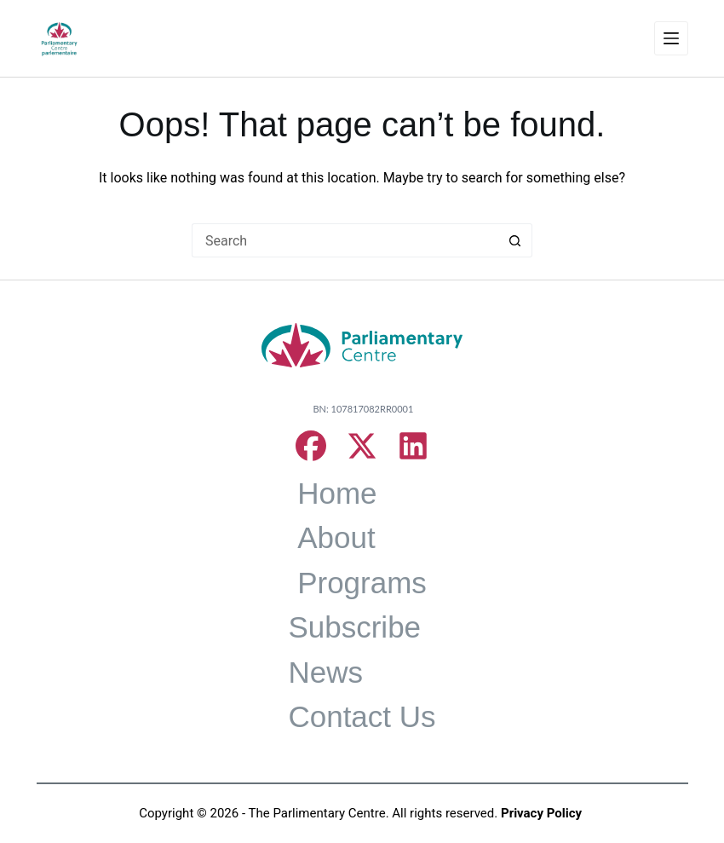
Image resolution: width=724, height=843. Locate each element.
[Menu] (671, 38)
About (336, 537)
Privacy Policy (541, 813)
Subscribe (354, 627)
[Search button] (515, 240)
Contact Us (361, 716)
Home (336, 493)
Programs (362, 582)
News (325, 672)
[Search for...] (345, 240)
